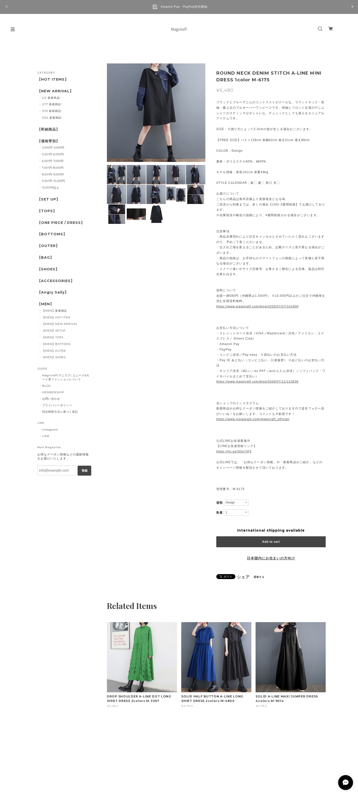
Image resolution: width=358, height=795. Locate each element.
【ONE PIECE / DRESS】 (61, 223)
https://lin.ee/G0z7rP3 (234, 451)
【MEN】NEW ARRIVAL (60, 324)
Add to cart (271, 542)
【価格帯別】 (48, 141)
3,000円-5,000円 (53, 147)
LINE (45, 436)
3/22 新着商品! (52, 117)
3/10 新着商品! (52, 111)
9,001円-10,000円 (53, 181)
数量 (219, 512)
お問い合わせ (51, 398)
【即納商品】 (48, 129)
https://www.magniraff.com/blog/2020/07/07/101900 (257, 306)
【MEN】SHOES (54, 357)
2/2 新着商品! (51, 97)
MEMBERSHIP (53, 392)
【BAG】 (45, 257)
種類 (219, 502)
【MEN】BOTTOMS (56, 344)
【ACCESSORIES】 (55, 281)
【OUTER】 (48, 246)
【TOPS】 (47, 211)
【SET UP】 (48, 199)
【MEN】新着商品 (54, 310)
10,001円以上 (50, 187)
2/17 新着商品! (52, 104)
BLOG (46, 386)
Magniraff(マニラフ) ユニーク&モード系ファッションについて (66, 377)
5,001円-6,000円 (53, 154)
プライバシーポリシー (57, 405)
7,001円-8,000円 (53, 167)
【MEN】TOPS (53, 337)
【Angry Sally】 (52, 292)
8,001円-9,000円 (53, 174)
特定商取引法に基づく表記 (60, 411)
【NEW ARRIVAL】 (55, 91)
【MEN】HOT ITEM (56, 317)
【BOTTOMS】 (52, 234)
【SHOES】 (48, 269)
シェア (243, 577)
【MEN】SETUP (54, 330)
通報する (259, 577)
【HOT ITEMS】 (52, 79)
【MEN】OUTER (54, 350)
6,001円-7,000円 (53, 161)
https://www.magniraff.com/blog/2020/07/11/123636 (257, 381)
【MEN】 (45, 304)
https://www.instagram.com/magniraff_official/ (252, 419)
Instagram (50, 429)
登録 (85, 470)
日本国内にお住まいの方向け (271, 558)
